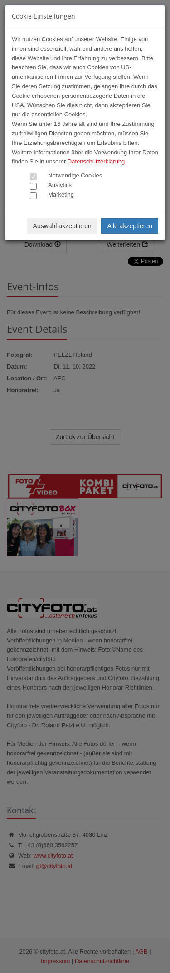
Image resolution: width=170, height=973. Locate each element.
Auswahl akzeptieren (62, 226)
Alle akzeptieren (129, 226)
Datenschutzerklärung (96, 161)
